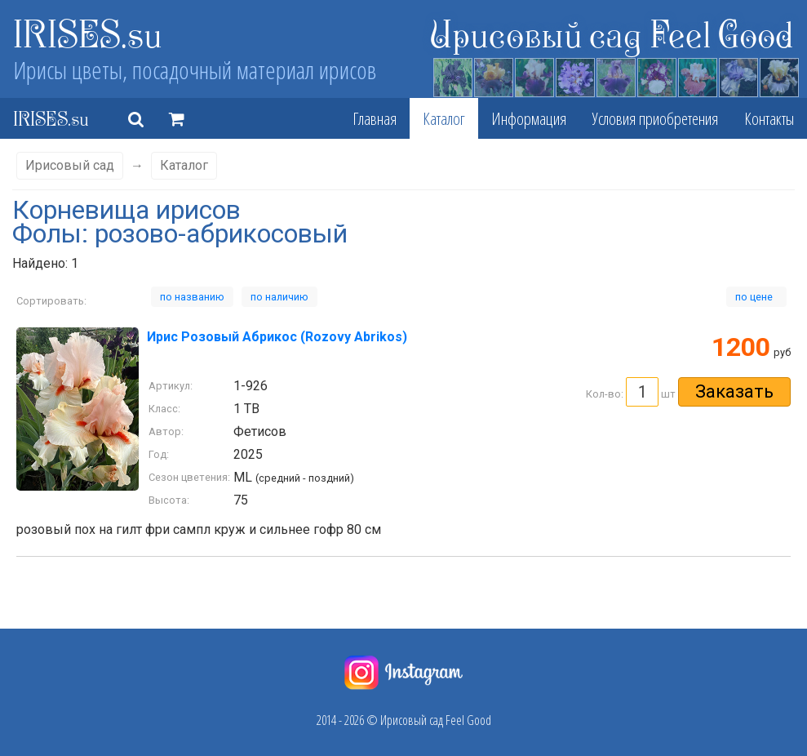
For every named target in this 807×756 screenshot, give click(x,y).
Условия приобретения (655, 118)
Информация (528, 118)
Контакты (769, 118)
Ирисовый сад (69, 165)
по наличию (279, 297)
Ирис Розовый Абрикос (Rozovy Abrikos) (277, 337)
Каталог (444, 118)
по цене (756, 297)
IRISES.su (87, 32)
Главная (375, 118)
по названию (192, 297)
